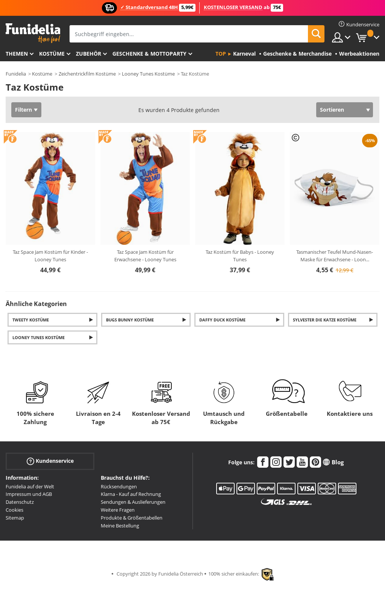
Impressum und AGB (29, 494)
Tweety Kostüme (30, 320)
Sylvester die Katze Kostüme (324, 320)
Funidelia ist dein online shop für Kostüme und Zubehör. (33, 33)
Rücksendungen (119, 486)
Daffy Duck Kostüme (222, 320)
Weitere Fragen (118, 509)
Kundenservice (50, 461)
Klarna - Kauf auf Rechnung (131, 494)
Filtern (23, 109)
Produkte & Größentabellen (131, 517)
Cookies (14, 509)
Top (220, 53)
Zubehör (88, 53)
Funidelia (16, 73)
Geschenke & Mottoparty (149, 53)
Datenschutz (20, 502)
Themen (17, 53)
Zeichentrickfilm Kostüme (87, 73)
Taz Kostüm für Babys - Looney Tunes (240, 256)
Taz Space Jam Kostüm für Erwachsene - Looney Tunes (145, 256)
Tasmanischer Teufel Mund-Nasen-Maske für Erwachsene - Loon (334, 256)
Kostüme (52, 53)
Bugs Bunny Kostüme (130, 320)
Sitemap (15, 517)
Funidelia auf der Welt (30, 486)
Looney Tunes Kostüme (148, 73)
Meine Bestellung (120, 525)
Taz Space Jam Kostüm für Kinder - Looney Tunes (50, 256)
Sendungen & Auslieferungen (133, 502)
